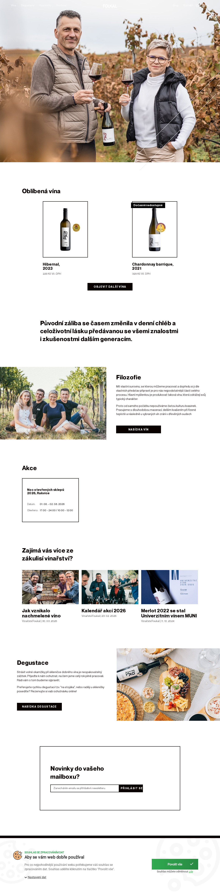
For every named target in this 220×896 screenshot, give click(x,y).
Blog (175, 5)
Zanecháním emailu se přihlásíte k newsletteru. (80, 788)
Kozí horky (45, 5)
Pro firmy (61, 5)
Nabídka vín (138, 429)
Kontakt (188, 5)
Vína (13, 5)
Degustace (27, 5)
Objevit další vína (110, 286)
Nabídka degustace (39, 706)
